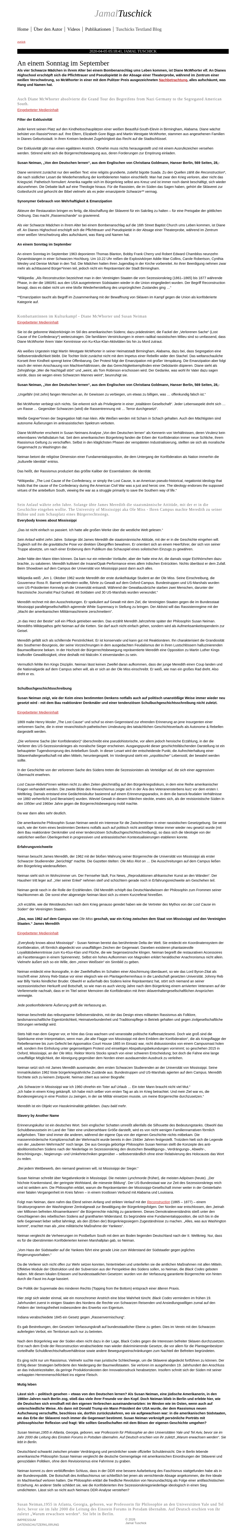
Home (23, 29)
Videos (73, 29)
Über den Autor (48, 29)
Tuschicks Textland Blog (139, 29)
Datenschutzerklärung (38, 1524)
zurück (21, 41)
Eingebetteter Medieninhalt (37, 110)
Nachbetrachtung (173, 80)
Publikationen (98, 29)
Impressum (26, 1520)
